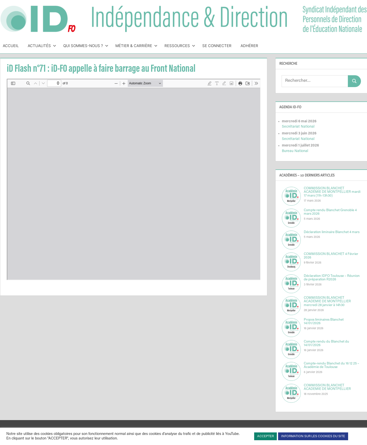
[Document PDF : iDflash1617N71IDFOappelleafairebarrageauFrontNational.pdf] (134, 179)
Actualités (42, 45)
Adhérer (249, 45)
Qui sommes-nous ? (85, 45)
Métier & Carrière (136, 45)
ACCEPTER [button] (265, 436)
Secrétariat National (298, 127)
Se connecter (216, 45)
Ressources (179, 45)
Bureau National (295, 151)
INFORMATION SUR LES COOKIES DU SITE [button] (313, 436)
